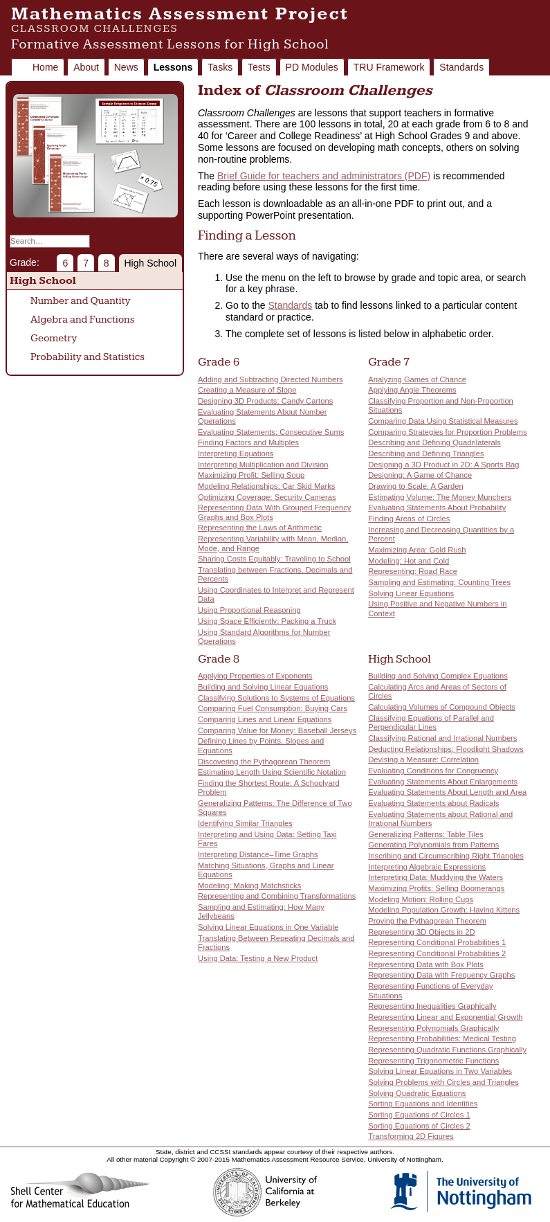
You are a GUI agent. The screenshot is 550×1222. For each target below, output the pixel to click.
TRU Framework (389, 67)
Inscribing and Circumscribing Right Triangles (445, 856)
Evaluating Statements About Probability (437, 507)
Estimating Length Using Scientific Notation (272, 772)
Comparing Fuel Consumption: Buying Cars (272, 708)
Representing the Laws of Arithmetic (260, 527)
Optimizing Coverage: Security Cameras (267, 497)
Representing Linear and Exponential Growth (445, 1017)
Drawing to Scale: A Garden (415, 486)
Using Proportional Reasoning (249, 610)
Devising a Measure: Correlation (423, 759)
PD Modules (312, 67)
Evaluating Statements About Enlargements (442, 782)
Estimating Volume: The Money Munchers (439, 497)
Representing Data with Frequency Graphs (441, 975)
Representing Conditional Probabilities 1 (437, 942)
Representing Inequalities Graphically (432, 1006)
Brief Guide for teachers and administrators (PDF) (323, 175)
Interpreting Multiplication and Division (263, 464)
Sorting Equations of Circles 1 (419, 1115)
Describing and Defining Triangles (426, 453)
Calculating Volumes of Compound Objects (441, 707)
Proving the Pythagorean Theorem (427, 921)
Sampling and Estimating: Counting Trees (439, 582)
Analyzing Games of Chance (417, 379)
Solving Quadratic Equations (417, 1093)
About (86, 67)
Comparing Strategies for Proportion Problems (447, 432)
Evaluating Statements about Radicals (433, 803)
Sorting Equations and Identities (422, 1103)
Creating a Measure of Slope (247, 390)
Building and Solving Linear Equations (263, 687)
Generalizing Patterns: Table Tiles (425, 834)
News (126, 67)
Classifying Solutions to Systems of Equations (276, 698)
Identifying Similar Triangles (245, 823)
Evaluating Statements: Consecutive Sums (271, 432)
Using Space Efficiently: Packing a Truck (267, 621)
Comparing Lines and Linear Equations (264, 719)
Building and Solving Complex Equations (438, 676)
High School (151, 263)
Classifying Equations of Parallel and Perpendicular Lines (431, 722)
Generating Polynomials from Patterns (433, 845)
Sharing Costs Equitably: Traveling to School (274, 559)
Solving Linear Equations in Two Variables (440, 1071)
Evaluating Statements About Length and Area (447, 792)
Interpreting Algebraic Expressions (427, 867)
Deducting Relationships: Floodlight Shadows (446, 749)
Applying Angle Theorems (412, 390)
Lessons (173, 67)
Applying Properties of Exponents (255, 676)
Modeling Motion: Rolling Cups (420, 899)
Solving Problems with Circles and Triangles (443, 1082)
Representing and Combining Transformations (277, 896)
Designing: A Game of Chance (420, 475)
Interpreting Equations (235, 453)
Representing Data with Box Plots (426, 964)
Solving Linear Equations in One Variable (268, 927)
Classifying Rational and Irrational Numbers (442, 738)
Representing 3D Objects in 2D (421, 932)
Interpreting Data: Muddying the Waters (435, 877)
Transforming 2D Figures (410, 1136)
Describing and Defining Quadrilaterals (434, 442)
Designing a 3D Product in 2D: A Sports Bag (443, 464)
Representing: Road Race (412, 571)
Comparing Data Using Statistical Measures (442, 421)
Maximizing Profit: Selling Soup (251, 475)
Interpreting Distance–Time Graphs (258, 854)
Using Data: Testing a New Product (258, 958)
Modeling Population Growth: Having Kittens (444, 910)
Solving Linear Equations (411, 593)
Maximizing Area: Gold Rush (417, 550)
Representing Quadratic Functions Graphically (447, 1049)
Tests (259, 67)
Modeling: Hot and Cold (408, 561)
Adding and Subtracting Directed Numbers (270, 379)
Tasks (220, 67)
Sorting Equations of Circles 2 (419, 1126)
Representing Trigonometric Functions (433, 1061)
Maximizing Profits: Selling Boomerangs (436, 888)
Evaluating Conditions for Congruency (433, 770)
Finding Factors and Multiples (248, 442)
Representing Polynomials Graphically (433, 1028)
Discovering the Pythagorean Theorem (264, 761)
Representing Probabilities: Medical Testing (442, 1038)
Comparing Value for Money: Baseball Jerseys (277, 730)
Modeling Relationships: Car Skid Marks (266, 486)
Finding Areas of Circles (409, 518)
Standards (461, 67)
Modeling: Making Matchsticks (249, 885)
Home (45, 67)
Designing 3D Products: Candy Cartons (265, 401)
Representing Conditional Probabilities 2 (437, 953)
